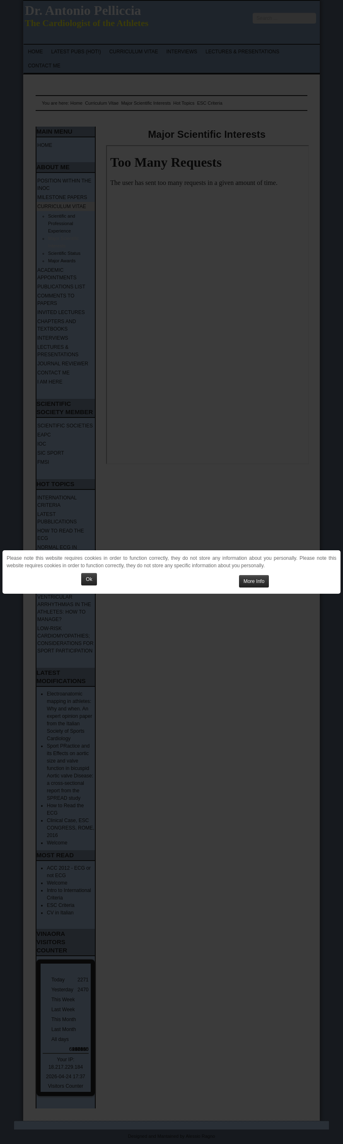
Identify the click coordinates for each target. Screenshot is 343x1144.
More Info (254, 581)
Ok (89, 579)
